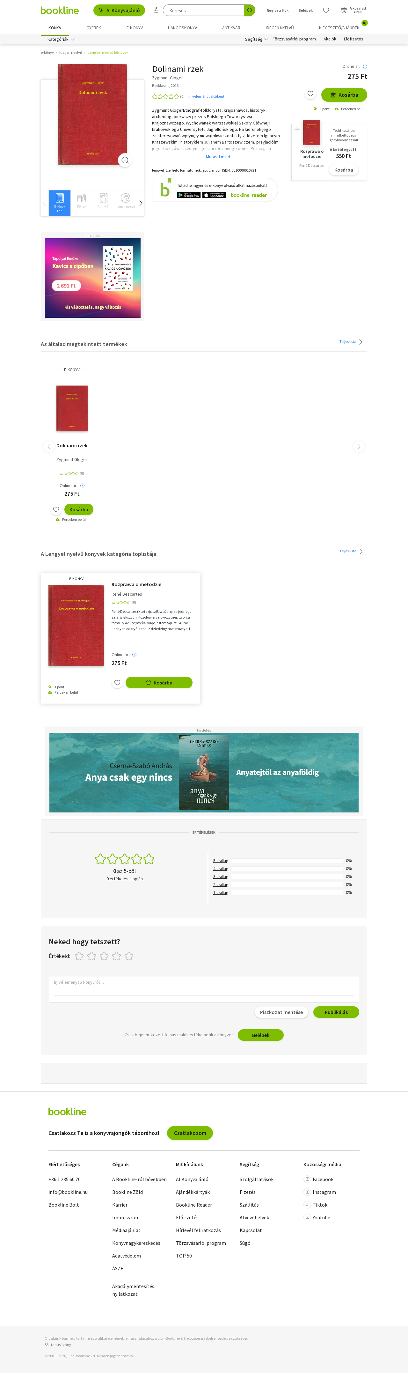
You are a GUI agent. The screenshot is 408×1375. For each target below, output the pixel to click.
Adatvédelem (126, 1257)
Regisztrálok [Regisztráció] (277, 10)
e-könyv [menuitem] (135, 28)
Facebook (318, 1181)
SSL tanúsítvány (58, 1346)
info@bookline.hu (68, 1194)
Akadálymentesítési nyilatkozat (134, 1292)
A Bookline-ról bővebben (139, 1181)
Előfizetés (353, 40)
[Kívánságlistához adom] (310, 95)
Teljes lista (352, 343)
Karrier (119, 1206)
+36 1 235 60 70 (64, 1181)
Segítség (254, 41)
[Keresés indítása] (249, 10)
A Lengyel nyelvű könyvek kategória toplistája (98, 555)
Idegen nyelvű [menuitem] (280, 28)
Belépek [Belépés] (306, 10)
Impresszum (126, 1219)
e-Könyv (72, 371)
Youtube (316, 1219)
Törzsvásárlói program (294, 40)
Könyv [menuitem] (54, 28)
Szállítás (249, 1206)
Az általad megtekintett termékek (84, 345)
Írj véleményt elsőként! (206, 98)
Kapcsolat (251, 1232)
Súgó (245, 1245)
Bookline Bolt (63, 1206)
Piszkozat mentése (281, 1013)
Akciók (330, 40)
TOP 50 (184, 1257)
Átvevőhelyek (254, 1219)
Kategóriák (58, 41)
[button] (140, 205)
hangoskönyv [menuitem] (182, 28)
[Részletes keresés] (156, 10)
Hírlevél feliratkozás (198, 1232)
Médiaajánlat (126, 1232)
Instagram (319, 1194)
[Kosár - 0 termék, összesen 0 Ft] (353, 10)
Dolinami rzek (71, 447)
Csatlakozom (190, 1134)
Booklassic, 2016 (165, 87)
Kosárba (344, 96)
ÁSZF (117, 1270)
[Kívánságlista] (326, 10)
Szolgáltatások (256, 1181)
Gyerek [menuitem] (93, 28)
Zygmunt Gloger (71, 461)
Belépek (260, 1036)
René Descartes (127, 596)
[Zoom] (125, 162)
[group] (59, 205)
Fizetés (248, 1194)
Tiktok (315, 1206)
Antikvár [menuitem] (231, 28)
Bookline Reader (194, 1206)
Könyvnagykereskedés (136, 1245)
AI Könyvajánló (119, 10)
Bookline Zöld (127, 1194)
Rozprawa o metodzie (136, 586)
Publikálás (336, 1013)
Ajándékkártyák (193, 1194)
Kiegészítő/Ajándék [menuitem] (343, 25)
